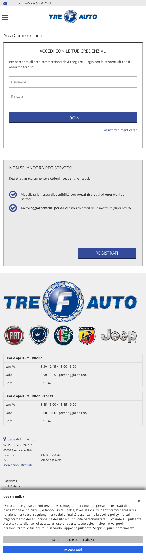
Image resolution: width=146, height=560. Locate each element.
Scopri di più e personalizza (73, 539)
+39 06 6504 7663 (38, 3)
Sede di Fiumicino (21, 439)
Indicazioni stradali (17, 465)
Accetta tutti (73, 549)
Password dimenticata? (119, 130)
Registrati (107, 253)
